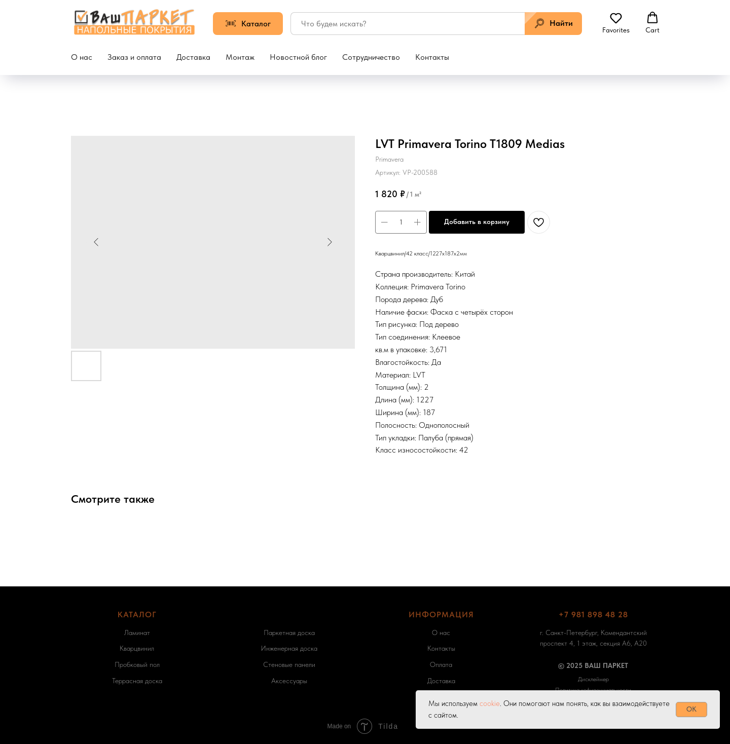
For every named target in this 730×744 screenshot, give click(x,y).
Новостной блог (298, 57)
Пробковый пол (137, 664)
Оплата (441, 664)
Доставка (193, 57)
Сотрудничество (371, 57)
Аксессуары (289, 681)
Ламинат (137, 632)
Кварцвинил (137, 648)
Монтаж (240, 57)
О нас (81, 57)
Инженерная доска (289, 648)
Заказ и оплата (134, 57)
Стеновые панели (289, 664)
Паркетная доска (289, 632)
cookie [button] (490, 703)
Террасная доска (137, 681)
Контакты (432, 57)
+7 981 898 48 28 (593, 614)
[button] (616, 23)
